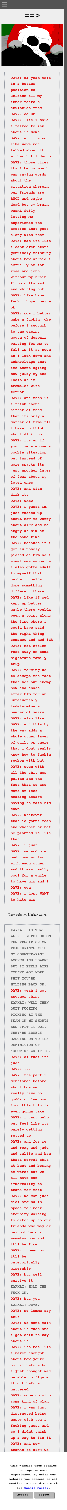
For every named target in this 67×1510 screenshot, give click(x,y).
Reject (44, 1495)
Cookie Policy (36, 1488)
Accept (22, 1495)
